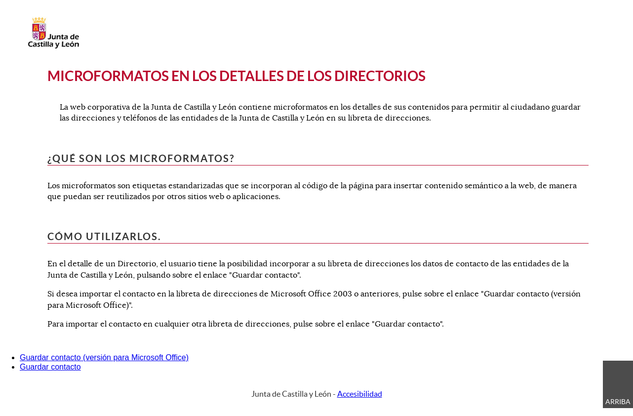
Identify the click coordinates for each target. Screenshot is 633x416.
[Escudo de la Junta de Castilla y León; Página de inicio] (53, 46)
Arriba (618, 402)
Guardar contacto (50, 367)
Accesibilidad (359, 393)
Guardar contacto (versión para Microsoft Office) (104, 357)
